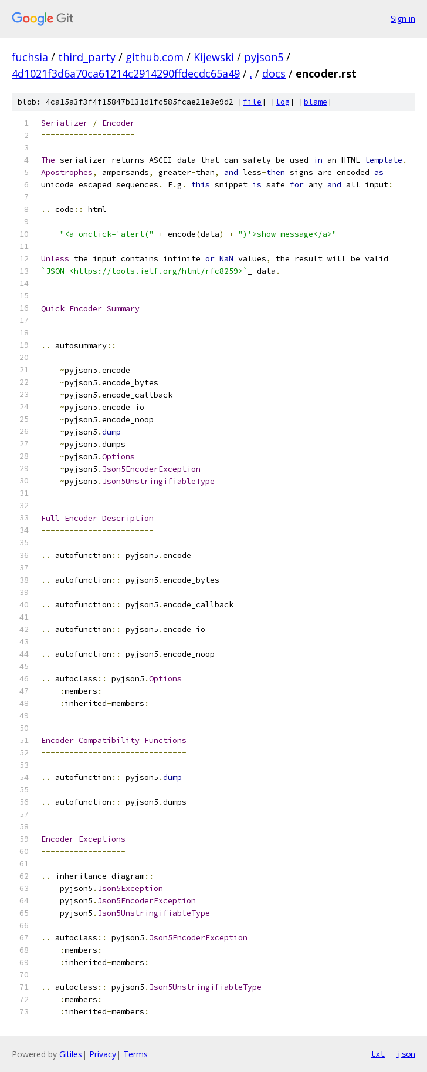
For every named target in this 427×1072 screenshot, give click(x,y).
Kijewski (214, 57)
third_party (87, 57)
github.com (155, 57)
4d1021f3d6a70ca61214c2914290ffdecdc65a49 (126, 73)
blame (315, 102)
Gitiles (70, 1054)
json (405, 1054)
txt (378, 1054)
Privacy (102, 1054)
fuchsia (30, 57)
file (252, 102)
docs (274, 73)
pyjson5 (263, 57)
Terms (135, 1054)
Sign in (403, 18)
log (283, 102)
